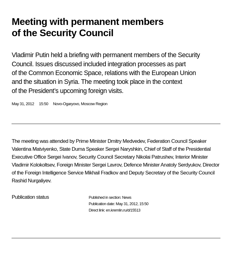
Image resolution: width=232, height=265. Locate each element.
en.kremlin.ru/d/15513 (123, 210)
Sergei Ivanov (61, 157)
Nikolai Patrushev (154, 157)
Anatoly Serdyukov (180, 165)
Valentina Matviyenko (34, 149)
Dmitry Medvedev (126, 141)
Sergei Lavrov (106, 165)
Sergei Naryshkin (123, 149)
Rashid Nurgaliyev (31, 181)
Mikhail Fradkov (101, 173)
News (126, 197)
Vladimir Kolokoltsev (33, 165)
